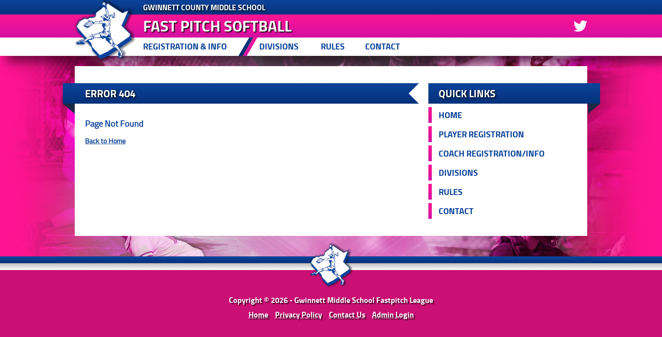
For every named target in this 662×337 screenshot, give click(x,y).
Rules (333, 46)
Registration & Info (185, 46)
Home (450, 115)
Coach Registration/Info (492, 153)
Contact (382, 46)
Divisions (279, 46)
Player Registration (481, 134)
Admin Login (393, 314)
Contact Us (347, 314)
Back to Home (105, 140)
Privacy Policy (298, 314)
